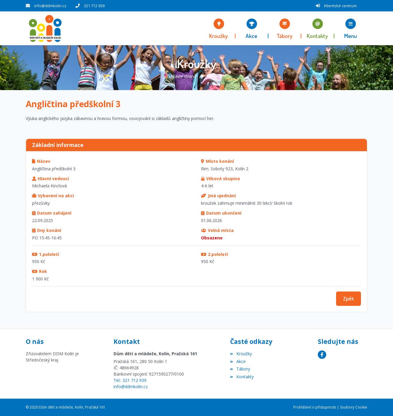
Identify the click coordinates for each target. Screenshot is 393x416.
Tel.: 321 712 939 (130, 380)
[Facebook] (322, 354)
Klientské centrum (340, 5)
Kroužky (214, 76)
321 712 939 (94, 5)
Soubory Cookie (353, 407)
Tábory (240, 369)
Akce (237, 361)
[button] (350, 28)
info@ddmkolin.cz (50, 5)
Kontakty (241, 376)
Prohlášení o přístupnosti (314, 407)
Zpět (348, 298)
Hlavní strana (183, 76)
